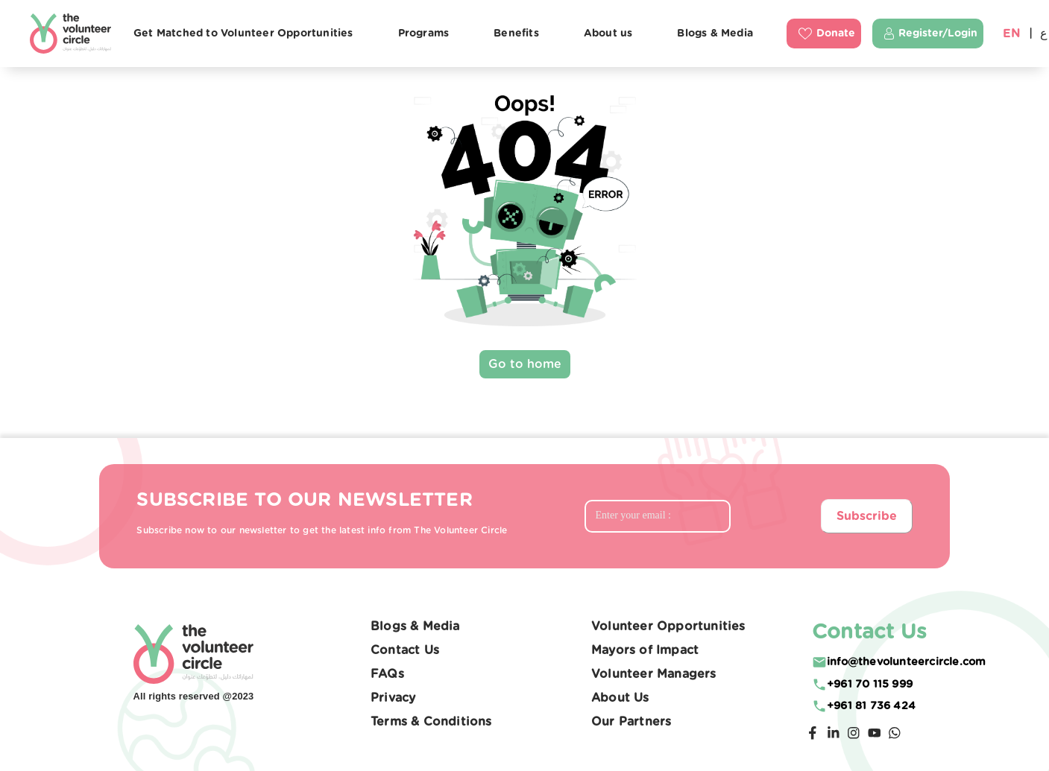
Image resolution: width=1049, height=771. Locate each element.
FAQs (387, 674)
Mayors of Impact (645, 650)
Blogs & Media (415, 626)
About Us (620, 698)
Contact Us (405, 650)
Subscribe (867, 516)
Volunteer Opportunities (668, 626)
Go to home (524, 364)
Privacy (393, 698)
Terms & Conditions (431, 722)
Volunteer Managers (653, 674)
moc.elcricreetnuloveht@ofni (906, 661)
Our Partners (631, 722)
